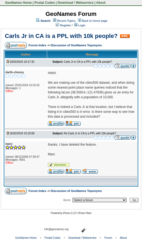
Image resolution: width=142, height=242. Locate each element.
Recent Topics (66, 20)
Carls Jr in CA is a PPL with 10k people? (61, 36)
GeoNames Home (18, 3)
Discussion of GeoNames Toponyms (76, 45)
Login (80, 25)
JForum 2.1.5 (69, 213)
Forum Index (38, 45)
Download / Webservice (76, 3)
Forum (108, 237)
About (101, 3)
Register (63, 25)
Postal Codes (44, 3)
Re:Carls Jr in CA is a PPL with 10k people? (90, 133)
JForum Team (84, 213)
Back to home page (95, 20)
